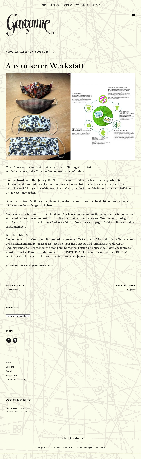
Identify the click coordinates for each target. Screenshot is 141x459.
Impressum (11, 375)
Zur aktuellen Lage (16, 288)
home (43, 5)
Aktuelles (12, 52)
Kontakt (96, 5)
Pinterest (15, 342)
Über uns (55, 5)
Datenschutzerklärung (76, 5)
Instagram (8, 342)
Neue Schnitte (44, 52)
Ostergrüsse (125, 288)
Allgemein (27, 52)
